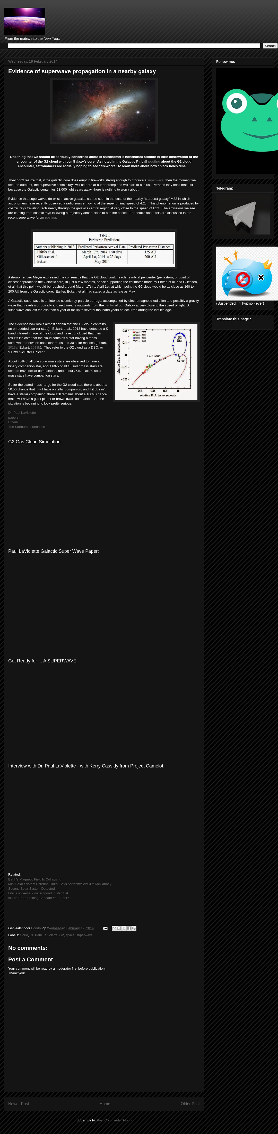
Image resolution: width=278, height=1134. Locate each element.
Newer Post (18, 1104)
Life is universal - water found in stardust (38, 893)
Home (105, 1104)
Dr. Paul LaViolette (22, 413)
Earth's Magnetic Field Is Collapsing (34, 879)
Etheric (13, 422)
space (70, 935)
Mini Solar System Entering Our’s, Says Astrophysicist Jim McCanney (59, 884)
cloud (24, 935)
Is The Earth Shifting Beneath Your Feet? (38, 898)
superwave (155, 180)
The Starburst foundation (26, 427)
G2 (61, 935)
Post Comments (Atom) (114, 1120)
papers (13, 417)
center (109, 305)
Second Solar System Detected (31, 889)
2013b (35, 347)
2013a (13, 347)
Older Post (190, 1104)
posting (154, 161)
